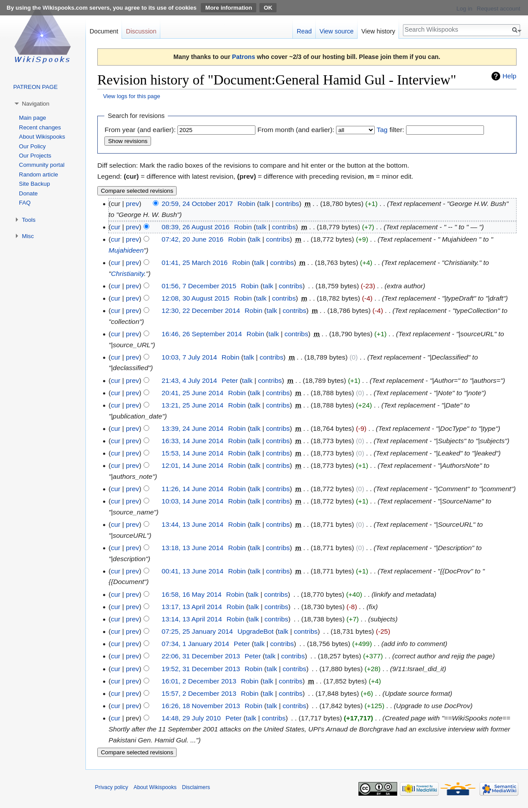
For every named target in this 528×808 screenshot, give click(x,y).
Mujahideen (126, 250)
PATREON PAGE (35, 87)
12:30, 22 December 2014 (201, 310)
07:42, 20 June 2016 (192, 239)
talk (264, 203)
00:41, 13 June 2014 (192, 571)
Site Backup (34, 183)
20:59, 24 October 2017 (197, 203)
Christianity (127, 273)
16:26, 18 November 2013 (201, 705)
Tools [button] (29, 220)
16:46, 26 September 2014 (202, 334)
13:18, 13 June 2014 (192, 547)
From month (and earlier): (296, 129)
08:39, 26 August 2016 (195, 227)
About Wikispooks (42, 136)
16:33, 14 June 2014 (192, 440)
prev (132, 203)
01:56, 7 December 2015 (199, 286)
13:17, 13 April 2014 (192, 606)
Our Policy (32, 146)
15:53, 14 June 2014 (192, 453)
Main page (32, 117)
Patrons (243, 56)
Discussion (141, 31)
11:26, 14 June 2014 (192, 488)
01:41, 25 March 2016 (195, 262)
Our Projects (35, 155)
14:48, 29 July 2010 (191, 718)
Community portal (41, 165)
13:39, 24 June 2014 (192, 428)
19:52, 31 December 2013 (201, 668)
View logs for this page (131, 96)
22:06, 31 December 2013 (201, 656)
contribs (287, 203)
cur (115, 227)
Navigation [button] (35, 103)
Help (509, 76)
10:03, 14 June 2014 (192, 501)
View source (336, 31)
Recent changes (40, 127)
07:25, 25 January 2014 (197, 631)
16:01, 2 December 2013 (199, 681)
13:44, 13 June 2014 (192, 524)
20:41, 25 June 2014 (192, 393)
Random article (38, 174)
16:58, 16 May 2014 (192, 594)
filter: (390, 129)
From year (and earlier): (140, 129)
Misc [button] (28, 236)
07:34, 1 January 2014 (195, 643)
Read (304, 31)
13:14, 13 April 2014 (192, 619)
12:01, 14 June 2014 (192, 465)
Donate (28, 193)
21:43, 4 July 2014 (189, 380)
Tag (382, 129)
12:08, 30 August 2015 (195, 298)
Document (103, 31)
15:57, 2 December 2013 (199, 693)
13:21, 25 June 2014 (192, 405)
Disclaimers (196, 787)
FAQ (24, 202)
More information (228, 7)
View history (378, 31)
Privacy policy (111, 787)
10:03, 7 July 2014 (189, 357)
